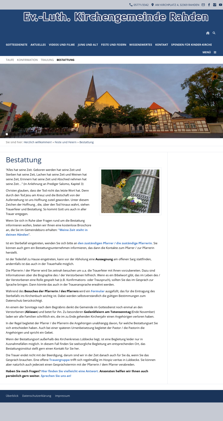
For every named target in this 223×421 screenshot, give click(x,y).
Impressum (62, 396)
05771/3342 (139, 5)
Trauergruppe (59, 360)
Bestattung (86, 142)
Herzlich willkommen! (38, 142)
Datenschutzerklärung (36, 396)
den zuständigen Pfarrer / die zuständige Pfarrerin (115, 243)
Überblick (12, 396)
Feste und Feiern (66, 142)
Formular (98, 291)
